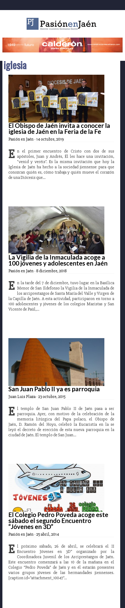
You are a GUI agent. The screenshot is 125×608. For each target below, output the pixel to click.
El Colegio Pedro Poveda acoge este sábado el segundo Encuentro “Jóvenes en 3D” (58, 520)
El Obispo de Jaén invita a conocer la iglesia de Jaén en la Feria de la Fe (59, 128)
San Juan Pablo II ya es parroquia (54, 389)
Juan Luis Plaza (22, 396)
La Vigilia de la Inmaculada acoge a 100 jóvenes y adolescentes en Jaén (57, 260)
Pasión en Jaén (63, 24)
